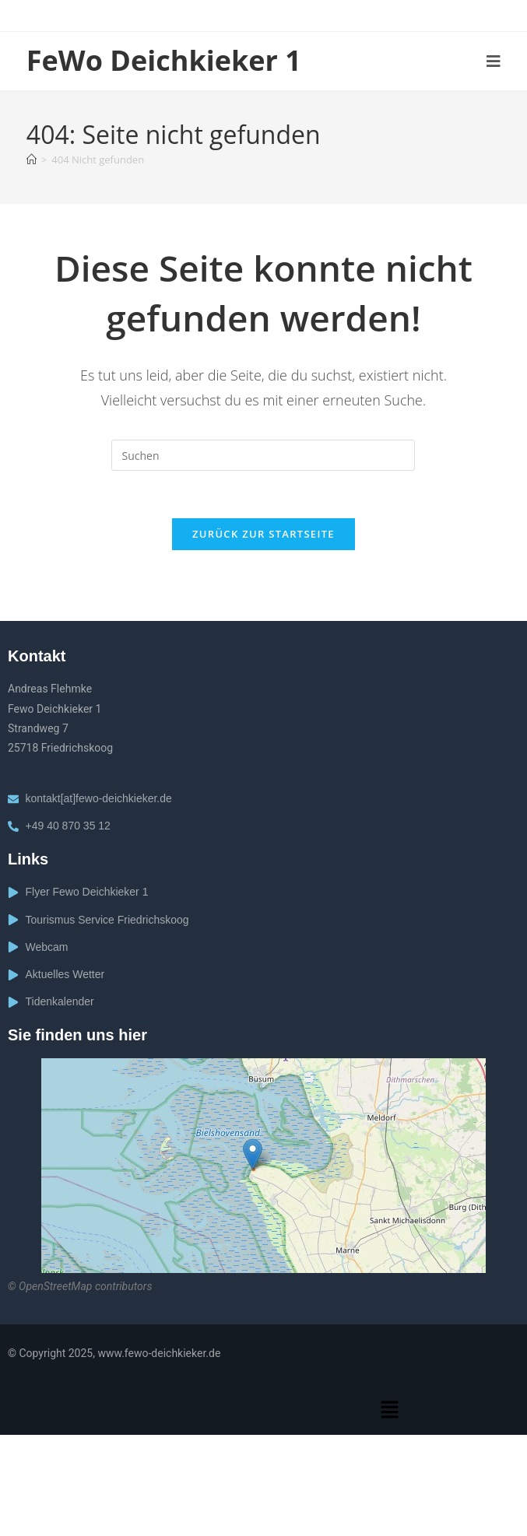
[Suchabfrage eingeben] (263, 455)
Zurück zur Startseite (263, 534)
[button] (389, 1410)
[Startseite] (31, 160)
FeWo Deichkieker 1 (163, 60)
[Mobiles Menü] (494, 61)
